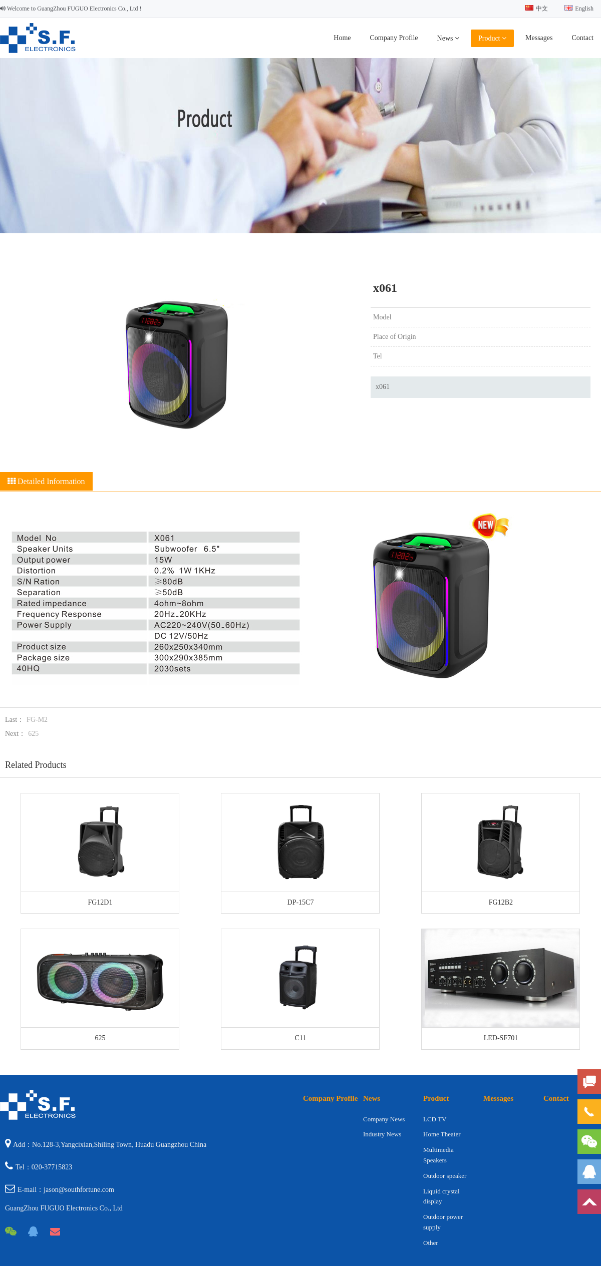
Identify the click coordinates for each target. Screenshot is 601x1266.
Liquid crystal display (441, 1196)
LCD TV (434, 1119)
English (578, 8)
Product (492, 38)
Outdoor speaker (444, 1175)
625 (33, 733)
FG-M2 (37, 719)
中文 (536, 8)
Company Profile (394, 38)
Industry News (382, 1134)
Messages (538, 38)
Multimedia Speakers (438, 1155)
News (448, 38)
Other (430, 1242)
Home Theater (441, 1134)
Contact (582, 38)
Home (342, 38)
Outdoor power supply (443, 1222)
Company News (384, 1119)
